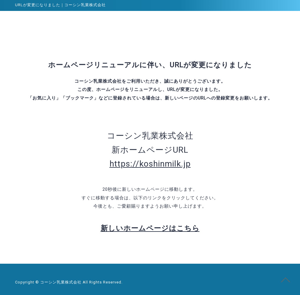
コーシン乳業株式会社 (37, 22)
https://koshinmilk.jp (150, 164)
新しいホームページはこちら (150, 228)
